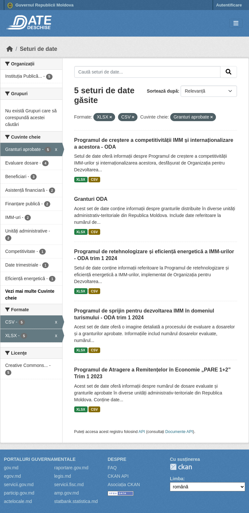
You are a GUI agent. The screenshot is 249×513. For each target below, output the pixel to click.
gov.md (11, 467)
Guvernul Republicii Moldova (40, 5)
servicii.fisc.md (69, 484)
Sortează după (162, 91)
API (141, 431)
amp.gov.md (66, 493)
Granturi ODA (91, 199)
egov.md (12, 476)
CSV (94, 179)
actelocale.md (18, 501)
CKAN (181, 466)
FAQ (112, 467)
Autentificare (229, 5)
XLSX (80, 179)
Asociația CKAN (124, 484)
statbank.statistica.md (76, 501)
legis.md (62, 476)
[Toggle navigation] (236, 23)
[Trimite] (228, 72)
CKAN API (118, 476)
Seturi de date (38, 49)
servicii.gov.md (19, 484)
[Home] (9, 49)
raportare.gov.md (71, 467)
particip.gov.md (19, 493)
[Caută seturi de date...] (147, 72)
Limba (176, 478)
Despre (117, 459)
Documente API (179, 431)
